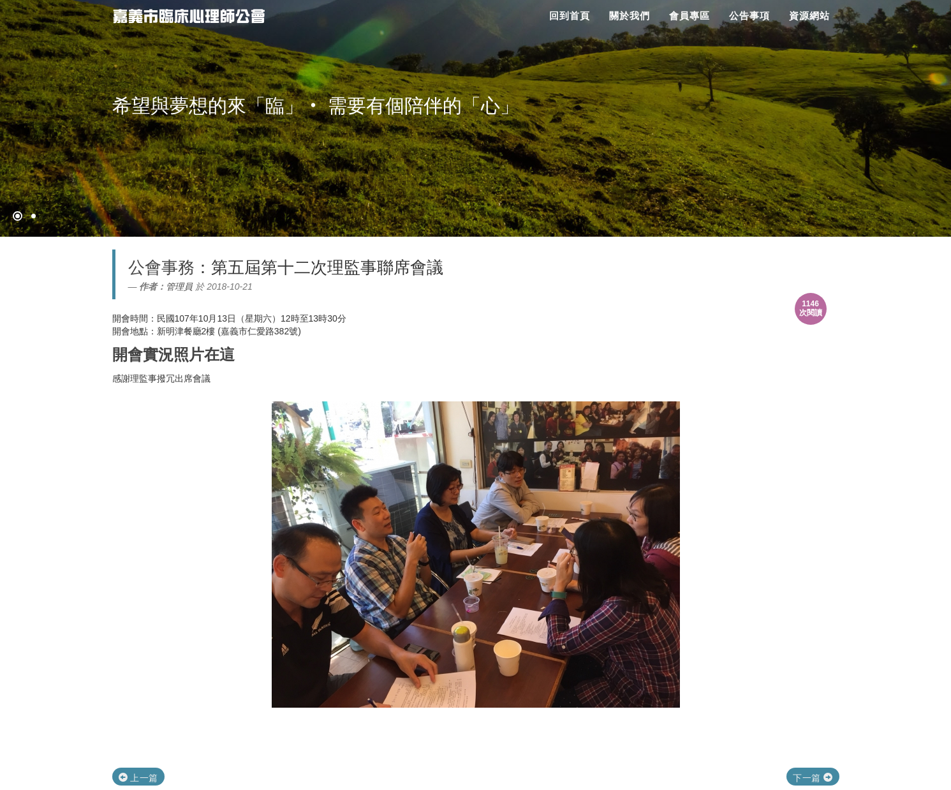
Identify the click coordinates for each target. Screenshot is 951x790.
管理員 (179, 286)
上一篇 (138, 778)
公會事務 (161, 267)
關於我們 (629, 15)
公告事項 (749, 15)
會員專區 (689, 15)
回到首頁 (569, 15)
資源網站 (809, 15)
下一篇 (812, 778)
